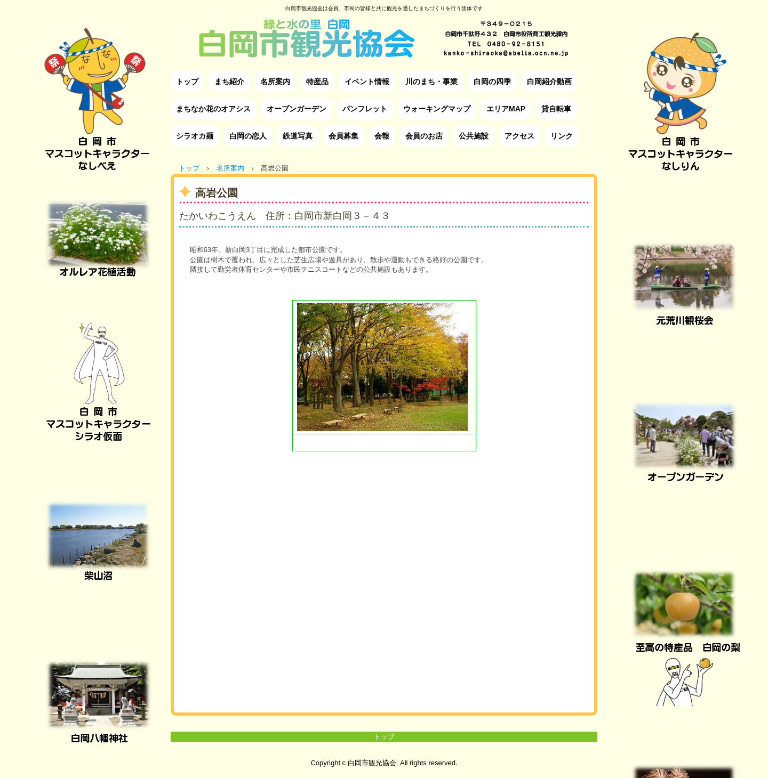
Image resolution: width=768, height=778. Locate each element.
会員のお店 (424, 136)
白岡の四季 (492, 81)
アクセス (519, 136)
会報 (381, 136)
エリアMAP (505, 108)
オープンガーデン (296, 108)
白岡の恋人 (248, 136)
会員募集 (343, 136)
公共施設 (474, 136)
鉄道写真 (298, 136)
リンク (561, 136)
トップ (187, 81)
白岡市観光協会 (384, 30)
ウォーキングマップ (436, 108)
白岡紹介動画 (549, 81)
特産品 (317, 81)
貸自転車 (556, 108)
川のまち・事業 (431, 81)
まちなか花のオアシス (213, 108)
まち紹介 (229, 81)
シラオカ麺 (194, 136)
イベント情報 (367, 81)
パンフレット (364, 108)
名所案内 (275, 81)
